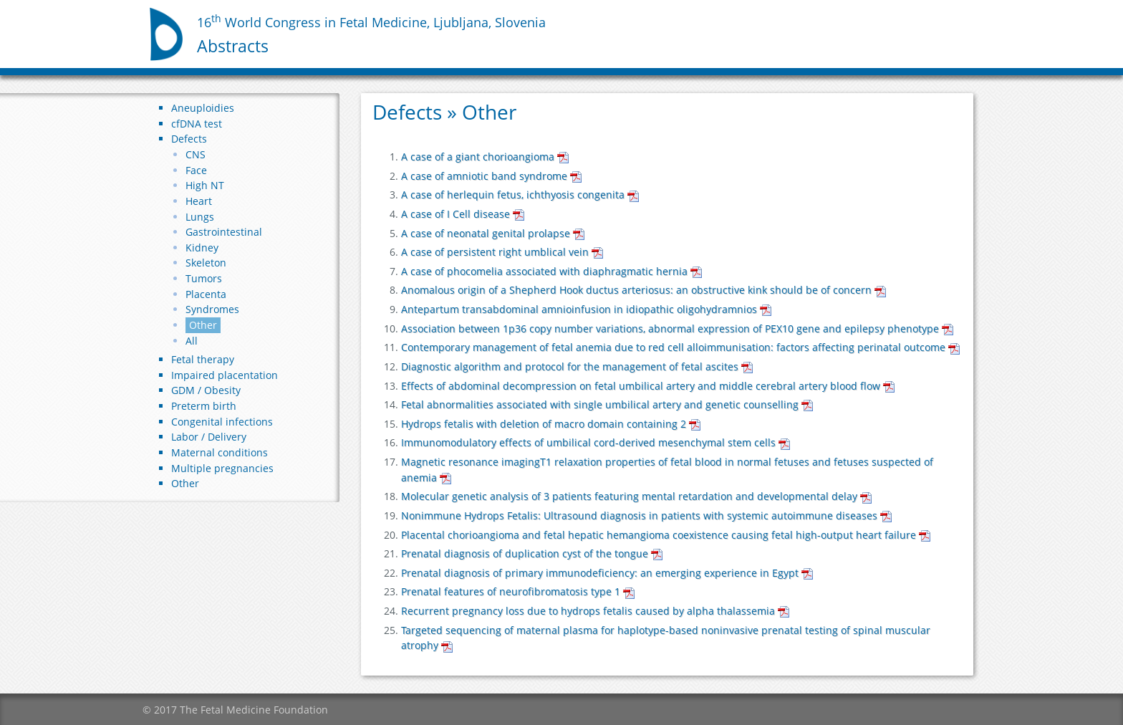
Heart (198, 201)
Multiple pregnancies (222, 468)
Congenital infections (222, 421)
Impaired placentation (224, 375)
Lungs (199, 217)
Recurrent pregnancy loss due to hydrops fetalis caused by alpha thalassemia (595, 611)
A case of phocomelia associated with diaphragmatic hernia (551, 271)
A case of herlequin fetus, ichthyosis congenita (520, 194)
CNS (195, 154)
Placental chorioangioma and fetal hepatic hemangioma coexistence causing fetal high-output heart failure (665, 535)
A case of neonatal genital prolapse (492, 233)
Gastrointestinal (223, 232)
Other (203, 325)
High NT (204, 185)
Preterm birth (203, 406)
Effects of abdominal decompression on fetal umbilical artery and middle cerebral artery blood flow (648, 386)
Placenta (205, 294)
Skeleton (205, 262)
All (191, 340)
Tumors (203, 278)
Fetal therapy (202, 359)
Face (196, 170)
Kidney (201, 247)
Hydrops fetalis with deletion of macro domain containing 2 (550, 424)
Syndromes (212, 309)
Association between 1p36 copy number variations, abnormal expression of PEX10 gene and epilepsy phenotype (677, 328)
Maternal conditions (219, 452)
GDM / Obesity (206, 390)
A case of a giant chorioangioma (485, 156)
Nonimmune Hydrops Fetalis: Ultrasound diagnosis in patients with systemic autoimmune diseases (646, 515)
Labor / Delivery (208, 436)
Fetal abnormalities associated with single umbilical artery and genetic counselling (607, 404)
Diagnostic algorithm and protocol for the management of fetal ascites (577, 366)
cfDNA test (196, 123)
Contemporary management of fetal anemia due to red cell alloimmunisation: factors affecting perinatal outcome (680, 347)
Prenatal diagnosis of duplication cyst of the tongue (531, 553)
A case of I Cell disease (462, 214)
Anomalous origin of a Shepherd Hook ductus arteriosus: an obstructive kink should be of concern (643, 290)
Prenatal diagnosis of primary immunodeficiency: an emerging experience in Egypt (607, 573)
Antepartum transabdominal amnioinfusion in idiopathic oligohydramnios (586, 309)
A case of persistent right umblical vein (502, 252)
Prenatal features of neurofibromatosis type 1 (518, 591)
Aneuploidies (202, 108)
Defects (189, 138)
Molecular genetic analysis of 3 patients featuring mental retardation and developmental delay (636, 496)
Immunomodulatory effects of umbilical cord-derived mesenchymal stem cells (595, 442)
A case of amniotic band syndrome (491, 176)
